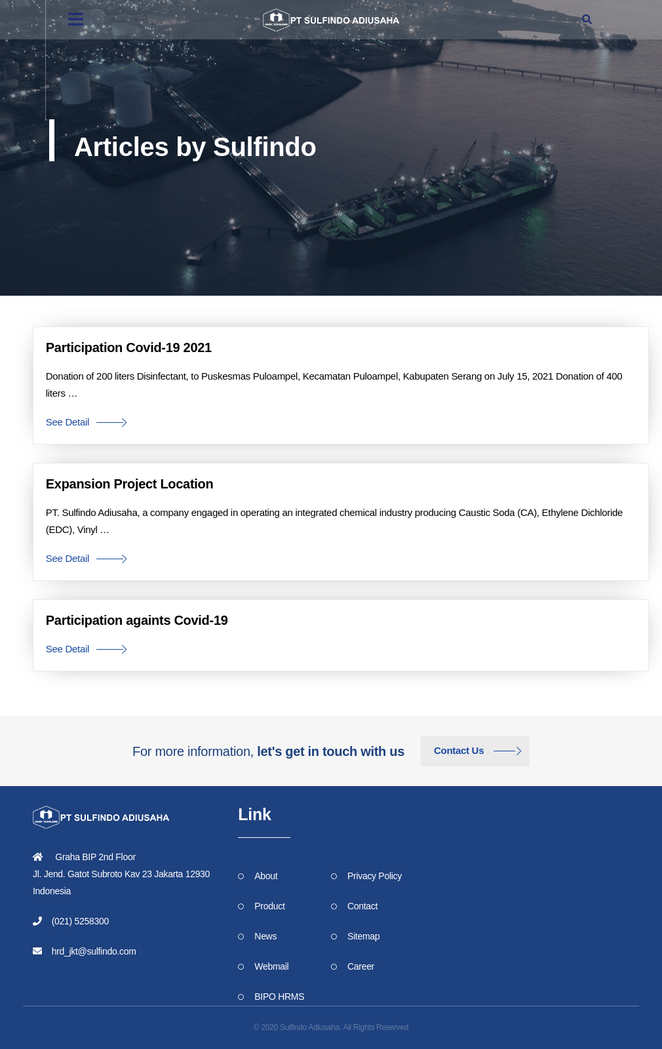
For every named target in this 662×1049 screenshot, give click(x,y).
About (265, 876)
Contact (362, 906)
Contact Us (459, 750)
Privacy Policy (374, 876)
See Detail (67, 421)
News (265, 936)
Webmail (271, 966)
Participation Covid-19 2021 (129, 347)
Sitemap (363, 936)
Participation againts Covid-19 (137, 620)
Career (360, 966)
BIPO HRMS (279, 996)
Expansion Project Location (130, 484)
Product (269, 906)
